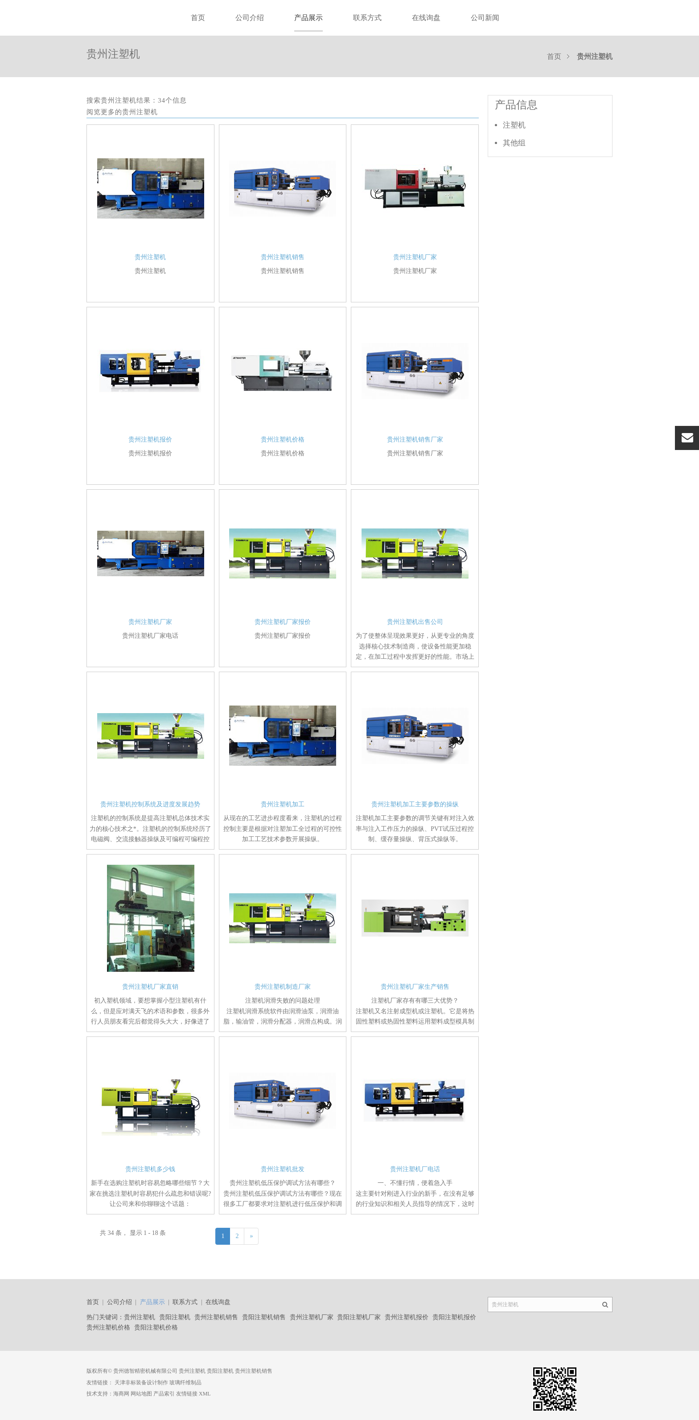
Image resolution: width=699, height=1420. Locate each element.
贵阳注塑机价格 (156, 1327)
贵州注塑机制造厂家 (283, 986)
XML (205, 1394)
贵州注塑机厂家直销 (150, 986)
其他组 (514, 143)
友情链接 (186, 1394)
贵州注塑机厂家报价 (283, 622)
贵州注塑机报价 (150, 439)
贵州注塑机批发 (282, 1169)
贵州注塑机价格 (282, 439)
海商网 (121, 1394)
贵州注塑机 (150, 257)
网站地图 (141, 1394)
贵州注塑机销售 (282, 257)
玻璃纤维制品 (185, 1382)
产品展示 (308, 17)
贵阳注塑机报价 (454, 1317)
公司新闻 (485, 17)
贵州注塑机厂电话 (415, 1169)
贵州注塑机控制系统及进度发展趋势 (150, 804)
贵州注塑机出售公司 (415, 622)
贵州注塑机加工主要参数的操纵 (415, 804)
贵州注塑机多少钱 (150, 1169)
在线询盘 (426, 17)
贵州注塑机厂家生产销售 (415, 986)
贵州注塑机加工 (282, 804)
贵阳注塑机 (174, 1317)
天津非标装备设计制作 (141, 1382)
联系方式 (367, 17)
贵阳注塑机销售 (264, 1317)
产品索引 (164, 1394)
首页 (198, 17)
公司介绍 (249, 17)
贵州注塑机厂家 (415, 257)
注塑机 (514, 125)
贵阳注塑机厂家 (359, 1317)
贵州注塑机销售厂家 (415, 439)
